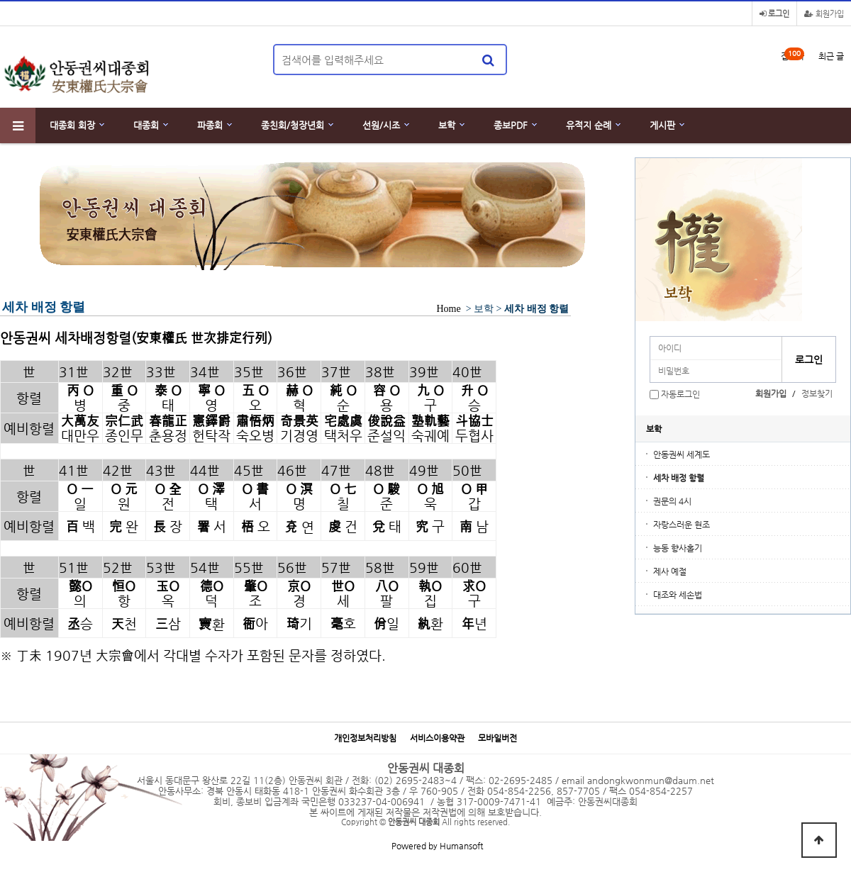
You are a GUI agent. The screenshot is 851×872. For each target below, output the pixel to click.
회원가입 (824, 13)
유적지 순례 (588, 125)
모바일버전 (497, 738)
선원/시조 (381, 125)
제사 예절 (669, 571)
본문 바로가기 (0, 0)
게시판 (662, 125)
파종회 (210, 125)
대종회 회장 (72, 125)
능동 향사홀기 (677, 548)
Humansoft (461, 846)
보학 (446, 125)
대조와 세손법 (677, 595)
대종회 (146, 125)
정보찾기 (817, 393)
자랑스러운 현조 (681, 525)
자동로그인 (680, 394)
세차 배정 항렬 (678, 478)
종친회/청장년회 (292, 125)
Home (448, 308)
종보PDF (511, 125)
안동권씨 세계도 (681, 454)
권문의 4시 (672, 501)
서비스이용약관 (437, 738)
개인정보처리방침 (365, 738)
